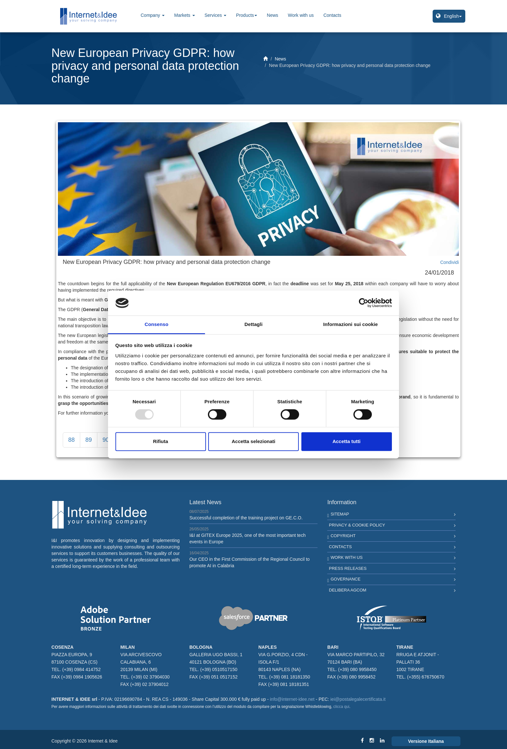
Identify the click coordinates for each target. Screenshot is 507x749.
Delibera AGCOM (347, 590)
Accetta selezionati (253, 441)
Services (216, 15)
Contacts (332, 15)
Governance (345, 579)
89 (88, 440)
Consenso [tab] (156, 324)
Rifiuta (160, 441)
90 (105, 440)
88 (71, 440)
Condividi (449, 262)
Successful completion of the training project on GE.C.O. (246, 517)
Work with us (301, 15)
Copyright (342, 535)
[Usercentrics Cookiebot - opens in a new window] (363, 303)
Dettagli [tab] (253, 324)
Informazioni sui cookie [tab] (350, 324)
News (272, 15)
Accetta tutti (346, 441)
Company (153, 15)
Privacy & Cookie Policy (357, 525)
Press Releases (347, 568)
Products (246, 15)
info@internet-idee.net (292, 699)
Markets (184, 15)
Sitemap (339, 514)
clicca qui (341, 706)
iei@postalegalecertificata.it (358, 699)
